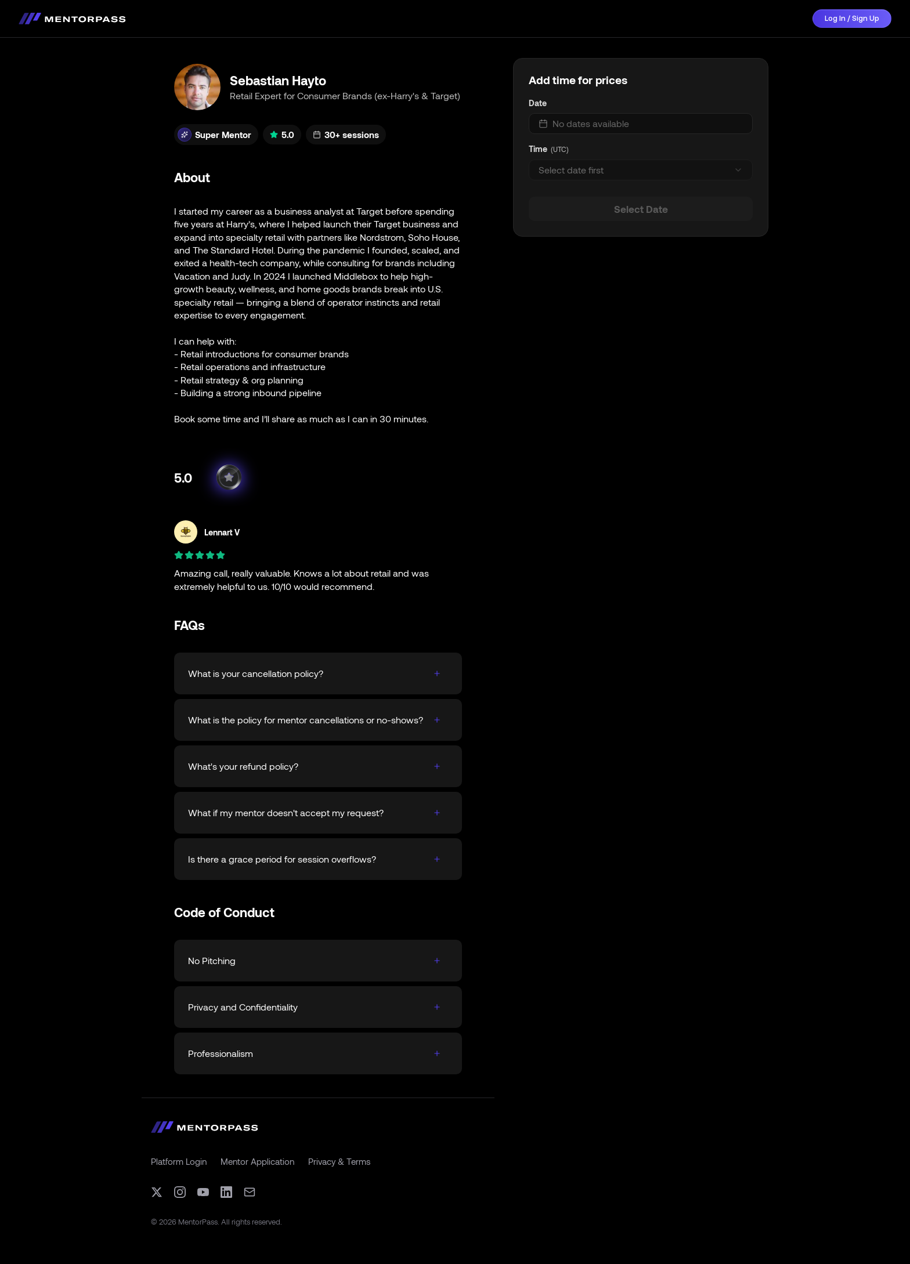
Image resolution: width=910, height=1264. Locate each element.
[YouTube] (203, 1192)
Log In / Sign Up (852, 18)
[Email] (249, 1192)
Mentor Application (257, 1161)
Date (538, 103)
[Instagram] (180, 1192)
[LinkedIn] (226, 1192)
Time (538, 149)
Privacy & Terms (339, 1161)
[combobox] (641, 170)
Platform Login (179, 1161)
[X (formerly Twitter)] (156, 1192)
